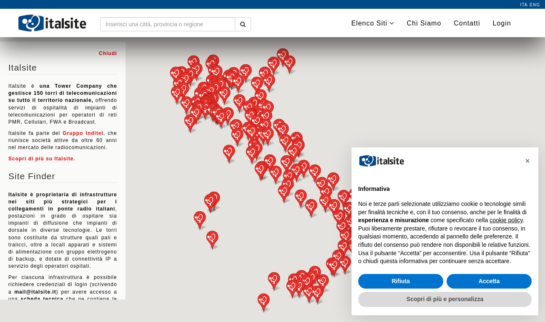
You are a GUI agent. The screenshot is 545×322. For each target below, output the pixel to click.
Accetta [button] (489, 281)
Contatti (467, 23)
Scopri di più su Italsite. (41, 159)
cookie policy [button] (506, 220)
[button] (177, 95)
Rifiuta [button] (401, 281)
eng (535, 5)
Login (501, 23)
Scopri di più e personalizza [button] (445, 299)
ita (524, 5)
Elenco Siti (372, 23)
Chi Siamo (424, 23)
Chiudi (108, 53)
